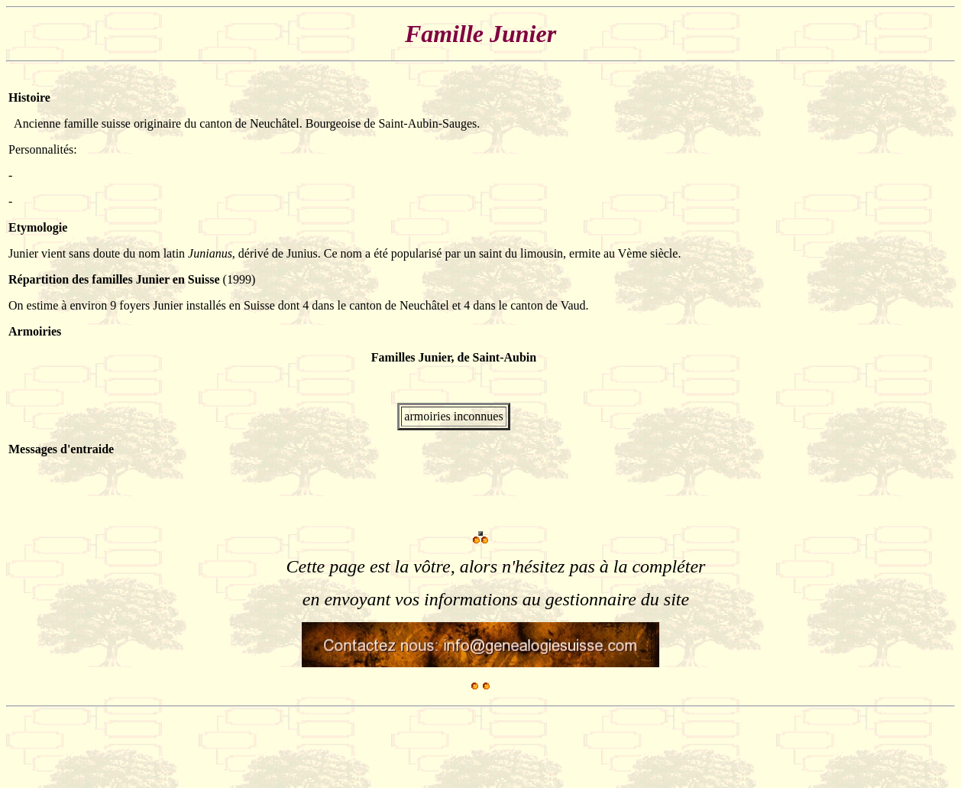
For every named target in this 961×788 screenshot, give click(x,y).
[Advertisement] (284, 747)
